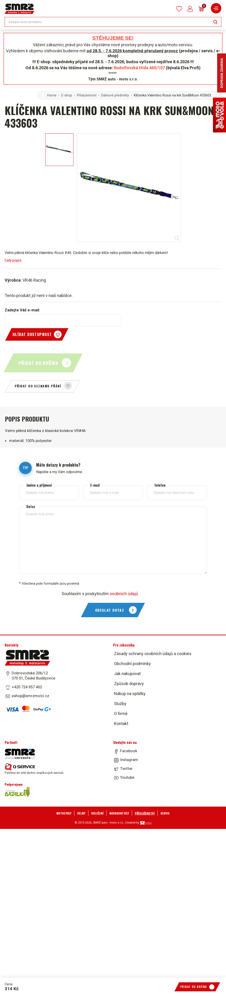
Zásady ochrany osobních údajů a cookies (152, 653)
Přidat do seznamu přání (38, 385)
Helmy (81, 813)
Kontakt (121, 723)
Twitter (126, 768)
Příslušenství (86, 95)
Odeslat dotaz (109, 610)
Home (51, 95)
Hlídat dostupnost (32, 334)
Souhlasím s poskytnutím (100, 593)
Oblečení (97, 813)
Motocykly (63, 813)
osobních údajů (124, 593)
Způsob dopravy (129, 683)
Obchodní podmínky (132, 663)
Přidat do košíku (38, 362)
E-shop (66, 95)
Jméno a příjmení (39, 485)
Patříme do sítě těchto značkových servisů (34, 769)
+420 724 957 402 (27, 687)
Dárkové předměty (115, 95)
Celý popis (13, 260)
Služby (120, 703)
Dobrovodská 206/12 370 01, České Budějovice (33, 675)
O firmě (121, 713)
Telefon (160, 485)
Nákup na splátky (130, 693)
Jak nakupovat (127, 673)
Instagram (129, 759)
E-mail (95, 485)
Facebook (128, 751)
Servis (165, 813)
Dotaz (30, 506)
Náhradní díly (119, 813)
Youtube (127, 777)
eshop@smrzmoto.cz (30, 695)
